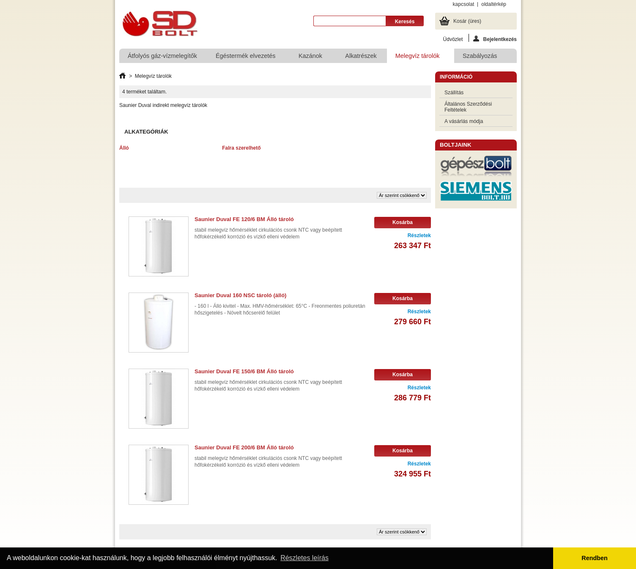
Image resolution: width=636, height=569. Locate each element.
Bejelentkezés (495, 39)
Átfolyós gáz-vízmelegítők (162, 55)
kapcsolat (463, 4)
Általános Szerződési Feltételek (468, 107)
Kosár (467, 21)
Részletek (419, 235)
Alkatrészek (360, 55)
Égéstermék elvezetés (246, 57)
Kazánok (311, 57)
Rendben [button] (594, 558)
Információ (456, 77)
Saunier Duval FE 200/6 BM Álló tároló (244, 447)
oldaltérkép (493, 4)
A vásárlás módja (463, 121)
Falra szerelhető (241, 148)
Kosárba (402, 222)
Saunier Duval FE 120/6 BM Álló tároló (244, 219)
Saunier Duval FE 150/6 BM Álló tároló (244, 371)
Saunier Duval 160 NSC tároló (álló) (240, 295)
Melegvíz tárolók (418, 57)
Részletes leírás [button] (304, 557)
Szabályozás (480, 57)
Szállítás (453, 93)
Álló (124, 148)
